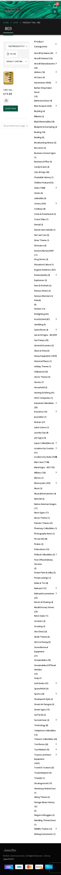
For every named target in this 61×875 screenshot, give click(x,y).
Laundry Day (40, 432)
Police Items (39, 549)
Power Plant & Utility (43, 572)
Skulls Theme (40, 636)
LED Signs (38, 437)
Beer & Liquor (40, 105)
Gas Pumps (39, 340)
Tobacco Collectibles (43, 739)
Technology (39, 725)
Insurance (38, 411)
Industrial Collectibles (44, 403)
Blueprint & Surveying (44, 126)
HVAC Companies (42, 397)
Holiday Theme (41, 366)
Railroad (38, 588)
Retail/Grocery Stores (44, 607)
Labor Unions (40, 427)
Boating (37, 132)
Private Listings (41, 577)
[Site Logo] (12, 9)
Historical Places (41, 361)
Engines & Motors (42, 269)
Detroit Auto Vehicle (43, 229)
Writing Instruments (43, 834)
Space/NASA (40, 688)
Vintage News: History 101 (44, 804)
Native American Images (45, 504)
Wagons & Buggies (43, 815)
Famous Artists (41, 290)
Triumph (38, 778)
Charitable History (42, 177)
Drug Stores (40, 259)
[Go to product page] (8, 78)
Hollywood (39, 371)
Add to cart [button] (6, 101)
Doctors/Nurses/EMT (44, 250)
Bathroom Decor (41, 100)
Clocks (37, 193)
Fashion (37, 308)
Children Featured (42, 182)
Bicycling (38, 111)
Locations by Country (44, 448)
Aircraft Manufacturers (44, 63)
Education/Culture (42, 264)
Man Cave (38, 462)
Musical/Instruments (43, 493)
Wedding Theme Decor (45, 820)
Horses (37, 382)
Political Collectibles (43, 554)
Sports (37, 693)
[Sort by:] (16, 61)
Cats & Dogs (40, 172)
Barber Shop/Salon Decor (43, 90)
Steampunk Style (42, 699)
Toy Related (40, 749)
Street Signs (40, 709)
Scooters (38, 621)
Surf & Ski (38, 714)
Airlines (37, 72)
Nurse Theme (40, 517)
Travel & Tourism (42, 767)
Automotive (39, 82)
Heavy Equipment (42, 355)
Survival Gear (40, 720)
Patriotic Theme (41, 523)
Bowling (37, 137)
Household (39, 387)
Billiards (37, 116)
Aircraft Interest (41, 58)
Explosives (39, 280)
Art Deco (38, 77)
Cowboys (38, 208)
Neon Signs (39, 512)
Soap (36, 678)
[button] (49, 5)
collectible (38, 198)
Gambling (38, 324)
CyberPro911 (8, 859)
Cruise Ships (40, 219)
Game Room (40, 329)
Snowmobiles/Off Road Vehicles (45, 667)
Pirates (37, 544)
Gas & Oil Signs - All (43, 334)
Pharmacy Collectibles (44, 528)
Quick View (10, 108)
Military (37, 472)
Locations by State (42, 456)
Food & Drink (40, 319)
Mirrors (37, 477)
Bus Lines (38, 147)
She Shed (38, 631)
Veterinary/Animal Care (44, 788)
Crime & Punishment (43, 214)
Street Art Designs (42, 704)
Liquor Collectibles (42, 443)
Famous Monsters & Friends (43, 298)
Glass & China (40, 350)
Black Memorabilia (42, 121)
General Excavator (42, 345)
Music (37, 488)
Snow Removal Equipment (41, 649)
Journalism (39, 416)
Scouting (38, 626)
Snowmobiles (40, 660)
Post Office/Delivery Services (43, 561)
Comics (37, 203)
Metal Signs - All (41, 467)
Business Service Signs (45, 153)
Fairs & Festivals (41, 285)
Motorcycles (40, 483)
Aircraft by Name (41, 53)
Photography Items (43, 533)
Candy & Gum (40, 166)
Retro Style (39, 615)
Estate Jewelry (40, 274)
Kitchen (37, 422)
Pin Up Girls (39, 538)
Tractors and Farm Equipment (42, 756)
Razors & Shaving (42, 602)
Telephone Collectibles (45, 730)
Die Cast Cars (40, 234)
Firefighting (39, 313)
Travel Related (41, 772)
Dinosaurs (39, 245)
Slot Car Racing (41, 642)
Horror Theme (40, 376)
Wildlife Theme (41, 828)
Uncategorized (41, 783)
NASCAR (38, 498)
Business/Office (41, 161)
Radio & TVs (39, 583)
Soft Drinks (39, 683)
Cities (36, 187)
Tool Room (39, 744)
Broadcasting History (44, 142)
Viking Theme (40, 797)
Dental (37, 224)
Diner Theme (40, 240)
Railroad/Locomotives (44, 593)
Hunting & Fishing (42, 392)
